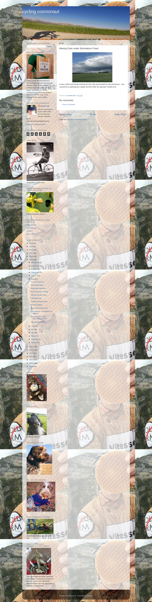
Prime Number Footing (39, 292)
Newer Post (65, 114)
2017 (31, 253)
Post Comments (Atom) (78, 119)
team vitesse (31, 225)
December (35, 262)
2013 (31, 350)
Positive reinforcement (39, 301)
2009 (31, 363)
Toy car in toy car (37, 282)
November (35, 266)
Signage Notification (38, 322)
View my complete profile (36, 124)
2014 (31, 347)
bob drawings (32, 228)
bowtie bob (44, 106)
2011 (31, 356)
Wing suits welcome (38, 288)
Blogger (89, 596)
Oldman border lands (39, 295)
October (34, 269)
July (33, 279)
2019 (31, 246)
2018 (31, 250)
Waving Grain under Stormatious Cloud (39, 318)
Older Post (119, 114)
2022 (31, 243)
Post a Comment (68, 104)
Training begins (36, 305)
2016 (31, 256)
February (35, 339)
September (35, 272)
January (34, 342)
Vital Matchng (36, 298)
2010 (31, 360)
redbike (29, 231)
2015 (31, 260)
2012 (31, 353)
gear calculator (32, 234)
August (34, 276)
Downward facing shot (39, 308)
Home (93, 114)
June (33, 326)
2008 (31, 366)
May (33, 329)
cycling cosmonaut (40, 11)
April (33, 333)
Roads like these (37, 285)
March (33, 336)
